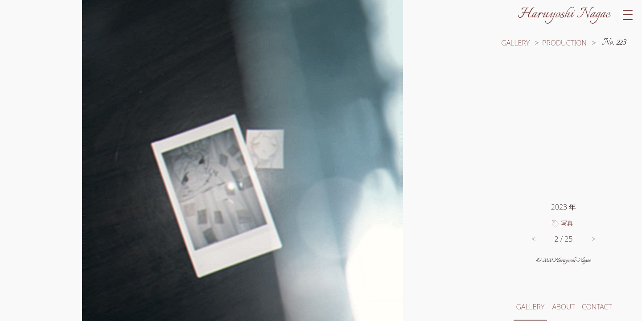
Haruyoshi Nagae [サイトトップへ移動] (564, 14)
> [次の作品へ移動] (594, 239)
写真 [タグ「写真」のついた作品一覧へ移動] (567, 223)
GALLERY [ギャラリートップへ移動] (515, 43)
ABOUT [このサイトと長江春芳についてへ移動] (563, 307)
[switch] (242, 160)
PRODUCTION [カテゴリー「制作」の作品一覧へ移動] (564, 43)
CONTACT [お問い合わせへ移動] (597, 307)
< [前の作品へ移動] (533, 239)
